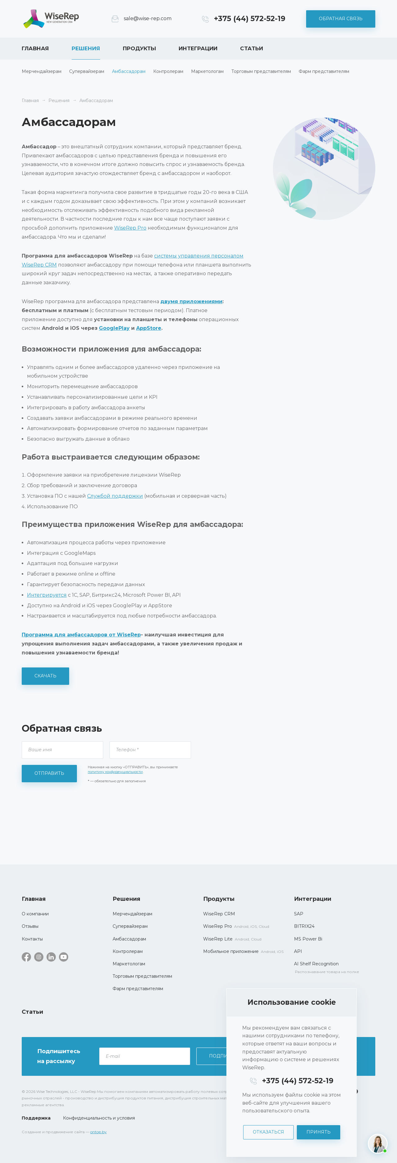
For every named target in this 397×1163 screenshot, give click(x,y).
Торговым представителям (261, 71)
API (298, 951)
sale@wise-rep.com (148, 18)
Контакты (32, 939)
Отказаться (268, 1132)
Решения (86, 48)
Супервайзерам (86, 71)
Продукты (139, 48)
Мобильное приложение (231, 951)
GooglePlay (114, 328)
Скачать (45, 676)
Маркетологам (207, 71)
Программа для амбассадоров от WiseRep (81, 635)
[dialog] (291, 1072)
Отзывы (30, 926)
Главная (35, 48)
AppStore (148, 328)
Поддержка (36, 1118)
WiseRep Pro (130, 228)
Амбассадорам (128, 71)
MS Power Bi (308, 939)
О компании (35, 914)
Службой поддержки (115, 496)
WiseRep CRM (51, 18)
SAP (298, 914)
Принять (318, 1132)
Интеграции (198, 48)
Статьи (251, 48)
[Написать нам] (378, 1144)
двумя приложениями (191, 301)
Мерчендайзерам (41, 71)
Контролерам (168, 71)
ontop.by (98, 1131)
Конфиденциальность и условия (99, 1118)
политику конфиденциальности (115, 772)
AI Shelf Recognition (316, 964)
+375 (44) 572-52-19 (249, 18)
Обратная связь (341, 18)
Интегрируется (47, 595)
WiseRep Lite (218, 939)
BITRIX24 (304, 926)
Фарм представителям (324, 71)
